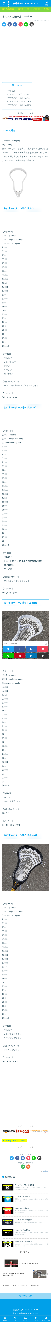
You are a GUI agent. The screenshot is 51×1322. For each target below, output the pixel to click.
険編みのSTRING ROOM (25, 3)
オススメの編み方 (21, 1141)
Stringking (8, 1141)
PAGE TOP (25, 1296)
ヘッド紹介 (10, 91)
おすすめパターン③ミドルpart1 (18, 101)
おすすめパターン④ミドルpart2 (18, 105)
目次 (14, 85)
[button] (46, 644)
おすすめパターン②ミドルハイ (18, 98)
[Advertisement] (25, 55)
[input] (25, 643)
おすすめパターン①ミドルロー (18, 94)
